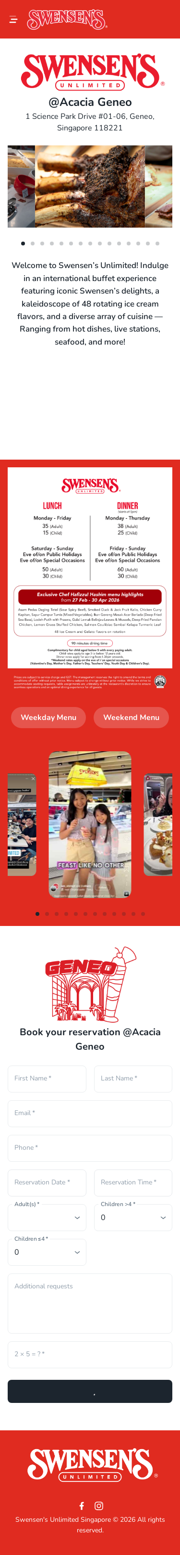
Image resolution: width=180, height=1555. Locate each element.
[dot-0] (23, 243)
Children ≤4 (31, 1239)
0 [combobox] (103, 1217)
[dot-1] (32, 243)
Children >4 (118, 1204)
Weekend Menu (131, 717)
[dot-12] (138, 243)
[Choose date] (44, 1182)
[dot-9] (109, 243)
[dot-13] (148, 243)
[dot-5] (71, 243)
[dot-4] (61, 243)
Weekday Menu (48, 717)
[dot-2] (42, 243)
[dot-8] (100, 243)
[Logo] (67, 19)
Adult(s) (26, 1204)
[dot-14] (157, 243)
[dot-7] (90, 243)
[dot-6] (80, 243)
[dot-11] (128, 243)
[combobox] (47, 1217)
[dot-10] (119, 243)
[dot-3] (52, 243)
